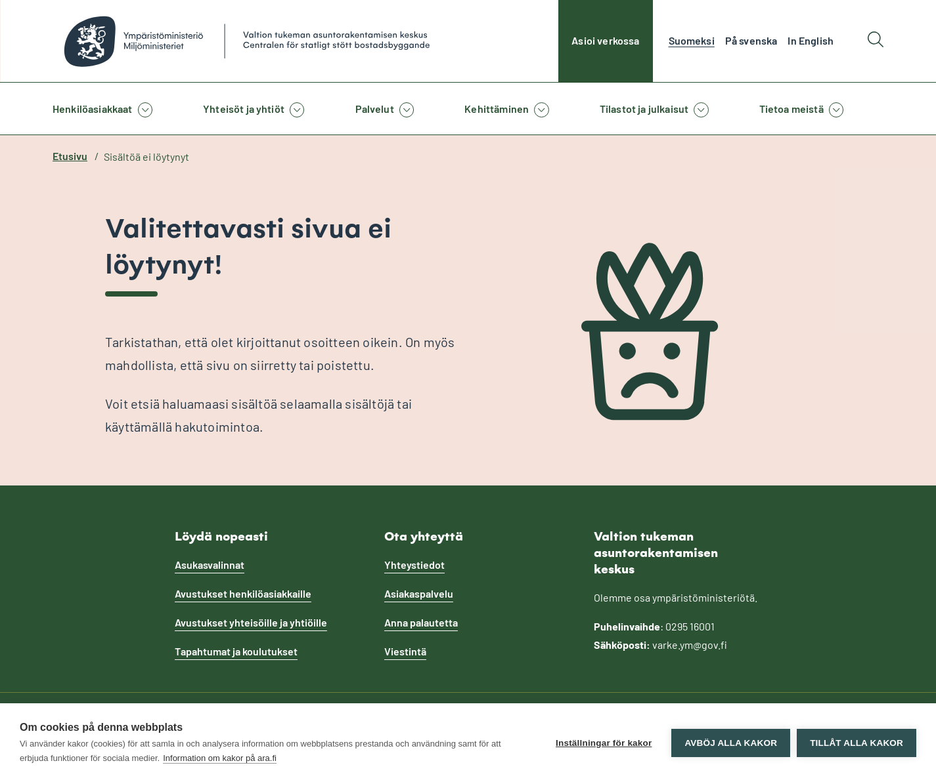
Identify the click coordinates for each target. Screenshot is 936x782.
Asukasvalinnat (209, 564)
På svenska (751, 40)
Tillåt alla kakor (856, 743)
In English (811, 40)
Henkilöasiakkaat (93, 108)
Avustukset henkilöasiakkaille (243, 593)
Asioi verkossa (605, 40)
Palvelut (374, 108)
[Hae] (875, 41)
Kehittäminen (496, 108)
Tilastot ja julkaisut (644, 108)
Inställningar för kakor (604, 743)
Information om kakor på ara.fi (220, 758)
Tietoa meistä (791, 108)
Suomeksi (692, 40)
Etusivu (70, 156)
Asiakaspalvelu (418, 593)
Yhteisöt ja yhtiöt (243, 108)
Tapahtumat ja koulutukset (236, 651)
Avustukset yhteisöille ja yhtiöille (251, 622)
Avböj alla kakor (730, 743)
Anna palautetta (421, 622)
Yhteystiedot (414, 564)
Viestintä (405, 651)
